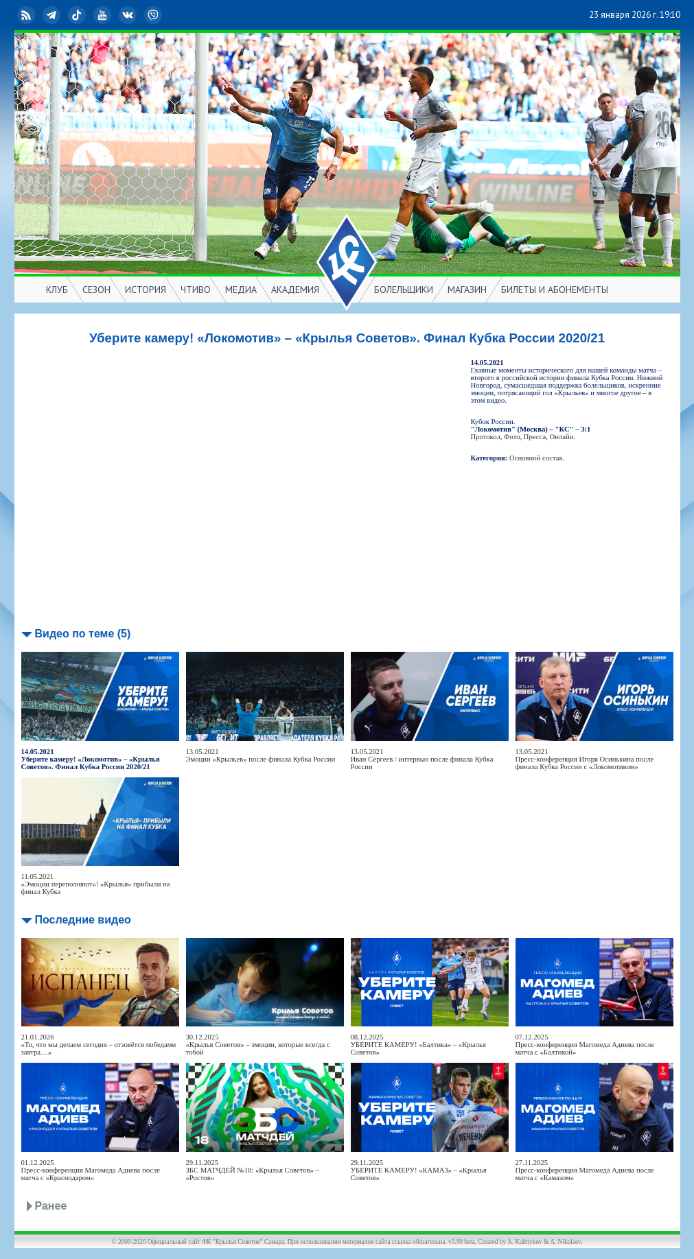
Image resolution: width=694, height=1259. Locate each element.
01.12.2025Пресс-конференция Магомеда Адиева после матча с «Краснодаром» (91, 1170)
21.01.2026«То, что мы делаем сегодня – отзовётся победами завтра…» (98, 1044)
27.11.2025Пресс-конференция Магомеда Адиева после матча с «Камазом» (585, 1170)
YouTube (103, 15)
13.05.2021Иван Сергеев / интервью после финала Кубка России (422, 759)
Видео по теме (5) (83, 633)
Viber (154, 15)
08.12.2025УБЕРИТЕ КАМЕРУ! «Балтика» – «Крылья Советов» (418, 1044)
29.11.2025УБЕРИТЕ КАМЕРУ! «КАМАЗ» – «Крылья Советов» (419, 1170)
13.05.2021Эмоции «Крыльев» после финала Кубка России (261, 755)
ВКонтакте (129, 15)
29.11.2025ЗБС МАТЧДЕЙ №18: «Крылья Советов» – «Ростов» (252, 1170)
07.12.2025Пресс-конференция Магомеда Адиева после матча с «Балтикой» (585, 1044)
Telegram (53, 15)
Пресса (535, 436)
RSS (27, 15)
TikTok (78, 15)
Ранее (51, 1206)
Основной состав (536, 458)
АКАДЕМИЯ (295, 289)
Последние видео (83, 920)
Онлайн (561, 436)
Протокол (485, 436)
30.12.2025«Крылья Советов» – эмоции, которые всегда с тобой (258, 1044)
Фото (512, 436)
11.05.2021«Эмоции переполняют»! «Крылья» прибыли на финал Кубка (95, 884)
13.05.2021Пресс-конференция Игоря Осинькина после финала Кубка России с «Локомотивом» (585, 759)
